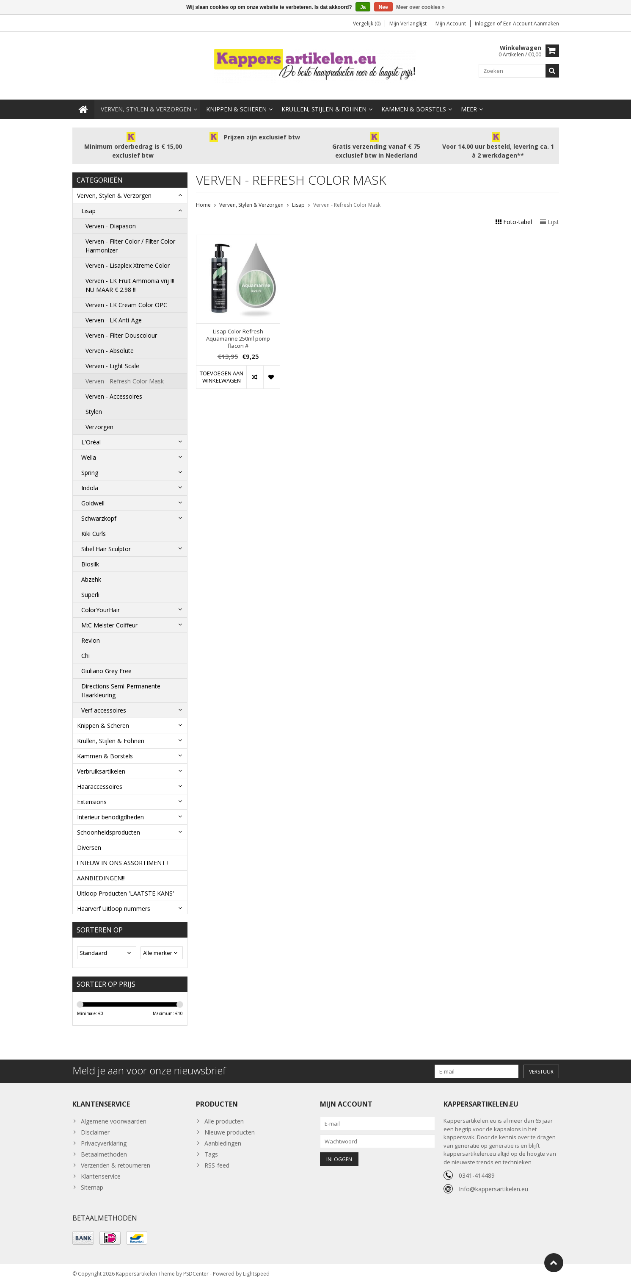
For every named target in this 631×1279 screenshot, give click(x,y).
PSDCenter (196, 1268)
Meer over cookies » (420, 7)
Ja (363, 7)
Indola (89, 479)
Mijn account (450, 23)
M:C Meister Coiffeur (109, 617)
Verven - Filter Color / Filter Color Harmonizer (130, 237)
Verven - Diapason (110, 218)
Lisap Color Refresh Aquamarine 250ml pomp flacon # (238, 330)
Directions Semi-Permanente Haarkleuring (120, 682)
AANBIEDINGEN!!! (101, 870)
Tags (211, 1149)
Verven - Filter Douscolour (121, 327)
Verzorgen (99, 418)
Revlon (90, 632)
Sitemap (92, 1182)
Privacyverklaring (104, 1138)
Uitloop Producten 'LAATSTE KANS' (125, 885)
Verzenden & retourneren (115, 1160)
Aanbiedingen (222, 1138)
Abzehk (91, 571)
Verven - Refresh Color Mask (124, 373)
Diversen (89, 839)
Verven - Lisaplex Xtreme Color (127, 257)
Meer (469, 101)
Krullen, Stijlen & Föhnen (323, 101)
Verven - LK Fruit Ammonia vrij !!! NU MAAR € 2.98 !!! (129, 276)
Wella (88, 449)
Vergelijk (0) (366, 23)
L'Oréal (91, 434)
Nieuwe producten (229, 1127)
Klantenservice (101, 1171)
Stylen (93, 403)
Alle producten (224, 1116)
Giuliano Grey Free (106, 662)
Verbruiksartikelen (101, 763)
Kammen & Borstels (413, 101)
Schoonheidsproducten (108, 824)
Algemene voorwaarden (113, 1116)
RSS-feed (216, 1160)
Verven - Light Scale (112, 357)
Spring (89, 464)
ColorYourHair (100, 601)
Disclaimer (95, 1127)
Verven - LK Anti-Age (113, 312)
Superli (90, 586)
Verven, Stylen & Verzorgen (146, 101)
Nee (383, 7)
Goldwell (93, 495)
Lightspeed (256, 1268)
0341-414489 (477, 1170)
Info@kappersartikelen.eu (493, 1184)
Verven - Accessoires (113, 388)
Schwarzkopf (98, 510)
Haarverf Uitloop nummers (113, 900)
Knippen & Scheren (236, 101)
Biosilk (90, 556)
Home (203, 196)
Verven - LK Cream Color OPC (126, 296)
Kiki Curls (93, 525)
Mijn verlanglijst (408, 23)
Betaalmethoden (104, 1149)
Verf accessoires (103, 702)
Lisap (88, 202)
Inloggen (486, 23)
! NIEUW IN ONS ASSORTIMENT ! (122, 854)
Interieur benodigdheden (110, 809)
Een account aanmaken (531, 23)
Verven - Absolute (109, 342)
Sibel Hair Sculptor (106, 540)
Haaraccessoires (99, 778)
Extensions (92, 793)
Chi (85, 647)
